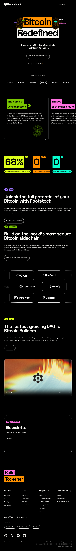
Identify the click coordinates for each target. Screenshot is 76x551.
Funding (6, 502)
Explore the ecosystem (14, 220)
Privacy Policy (8, 542)
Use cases (25, 502)
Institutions (26, 505)
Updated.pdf (24, 527)
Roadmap (42, 508)
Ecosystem (25, 498)
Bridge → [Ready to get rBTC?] (38, 64)
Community (64, 490)
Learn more (10, 348)
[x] (12, 535)
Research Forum (63, 502)
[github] (24, 535)
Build (7, 490)
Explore (44, 490)
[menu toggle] (70, 4)
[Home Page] (13, 4)
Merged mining (45, 505)
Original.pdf (10, 527)
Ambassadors (61, 498)
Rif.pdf (36, 527)
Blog (40, 511)
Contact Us (22, 517)
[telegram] (18, 535)
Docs (7, 495)
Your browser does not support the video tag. (38, 378)
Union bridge (45, 502)
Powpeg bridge (46, 498)
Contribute (7, 505)
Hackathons (8, 499)
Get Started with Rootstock (38, 56)
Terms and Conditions (21, 542)
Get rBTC (24, 495)
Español (62, 4)
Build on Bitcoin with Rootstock (17, 258)
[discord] (5, 535)
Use (24, 490)
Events (59, 495)
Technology (43, 495)
